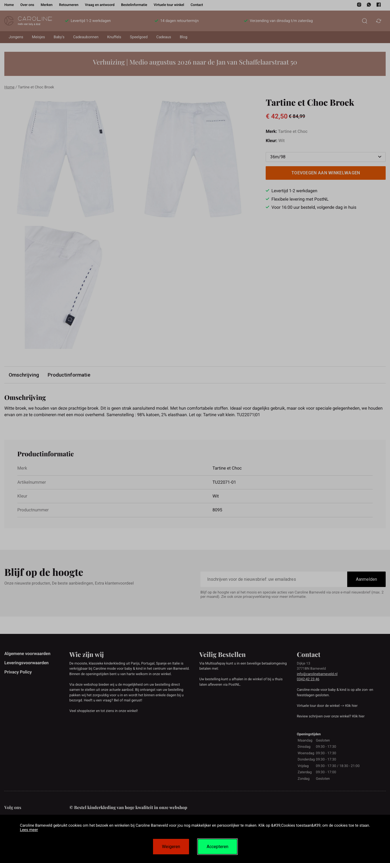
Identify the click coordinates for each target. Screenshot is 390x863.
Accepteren (217, 846)
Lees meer (29, 829)
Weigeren (171, 846)
